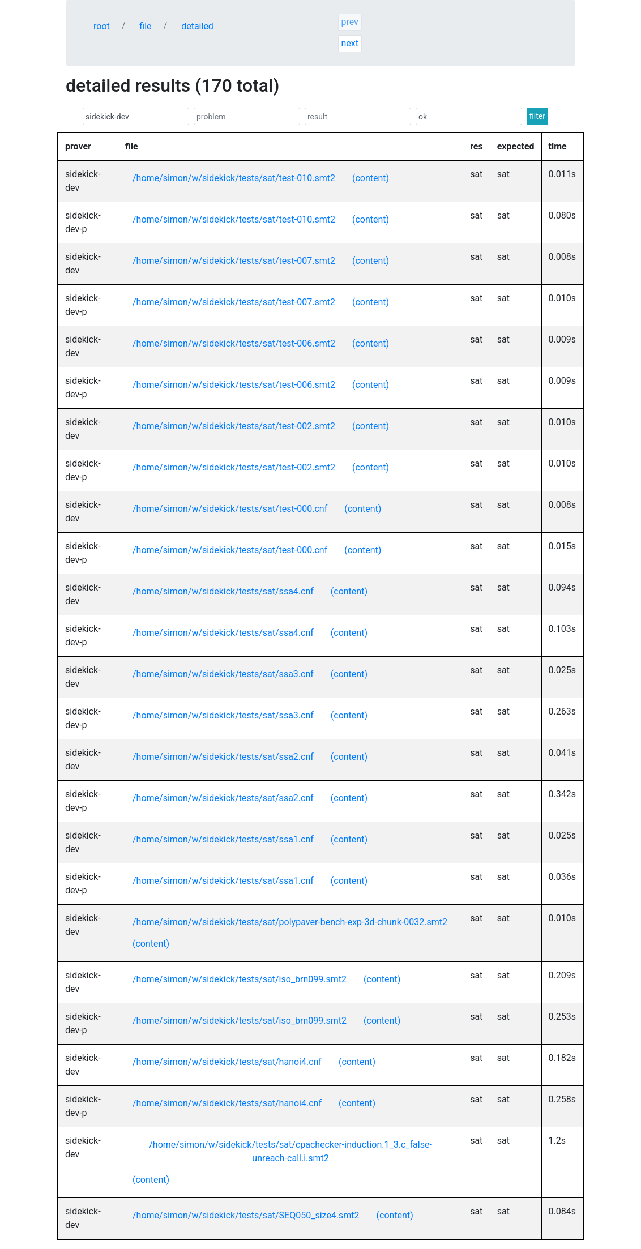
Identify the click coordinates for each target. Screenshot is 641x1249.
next (349, 43)
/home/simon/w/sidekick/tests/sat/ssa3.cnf (223, 674)
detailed (197, 26)
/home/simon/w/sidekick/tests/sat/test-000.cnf (230, 508)
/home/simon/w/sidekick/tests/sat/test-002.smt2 (234, 426)
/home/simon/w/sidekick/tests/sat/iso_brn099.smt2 (240, 979)
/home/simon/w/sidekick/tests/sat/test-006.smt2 (234, 343)
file (145, 26)
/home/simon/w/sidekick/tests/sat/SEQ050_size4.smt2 (246, 1215)
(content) (370, 178)
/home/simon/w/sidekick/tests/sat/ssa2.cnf (223, 756)
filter (537, 116)
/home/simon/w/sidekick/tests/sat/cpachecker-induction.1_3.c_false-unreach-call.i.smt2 (290, 1151)
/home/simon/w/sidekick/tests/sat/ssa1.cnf (223, 839)
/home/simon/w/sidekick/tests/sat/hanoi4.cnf (227, 1061)
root (101, 26)
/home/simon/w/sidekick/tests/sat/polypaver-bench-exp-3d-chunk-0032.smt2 (290, 922)
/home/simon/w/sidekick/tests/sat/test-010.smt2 (234, 178)
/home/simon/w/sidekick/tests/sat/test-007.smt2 (234, 260)
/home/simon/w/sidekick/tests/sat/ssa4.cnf (223, 591)
